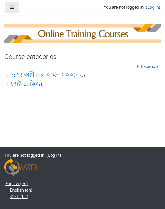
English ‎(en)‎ (16, 183)
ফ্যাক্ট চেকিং (24, 83)
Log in (153, 7)
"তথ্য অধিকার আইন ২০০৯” (44, 74)
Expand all (151, 66)
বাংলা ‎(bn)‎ (19, 196)
